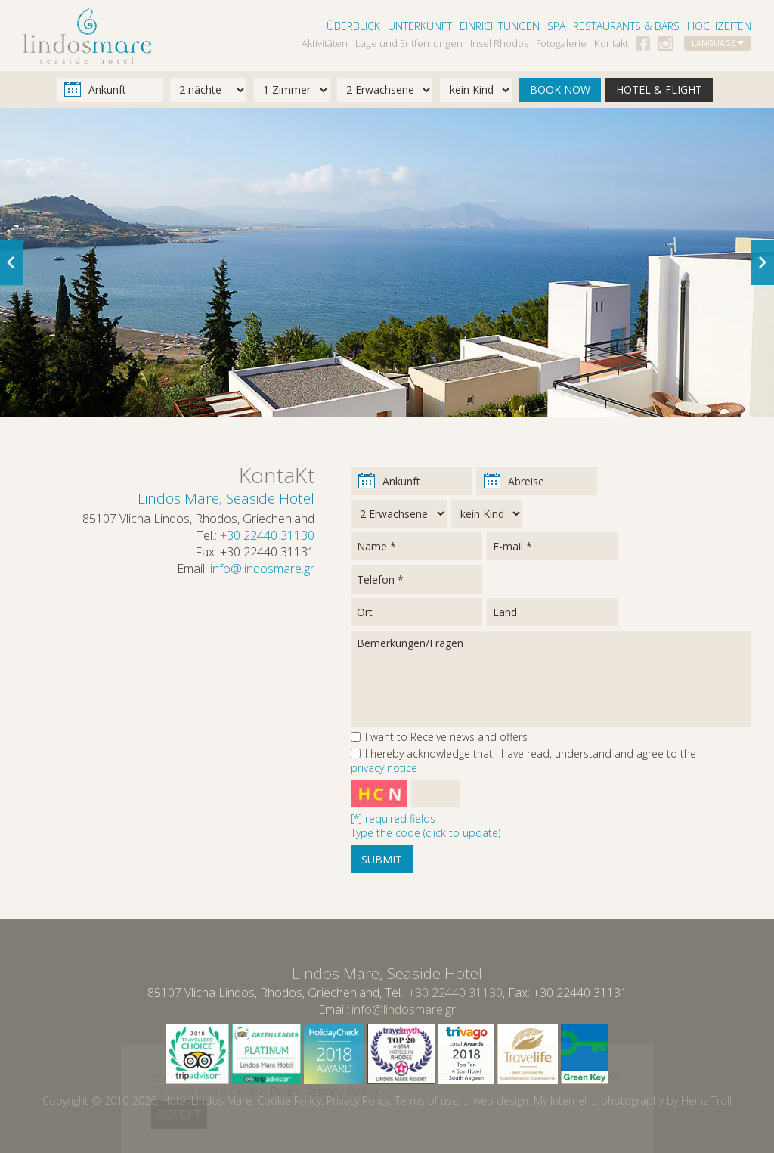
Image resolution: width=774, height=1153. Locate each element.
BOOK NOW (560, 89)
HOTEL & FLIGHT (659, 89)
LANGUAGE (718, 43)
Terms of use (426, 1100)
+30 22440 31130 (267, 535)
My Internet (561, 1100)
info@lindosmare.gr (262, 568)
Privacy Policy (358, 1100)
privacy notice (384, 768)
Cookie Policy (289, 1100)
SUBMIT (381, 859)
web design (500, 1100)
